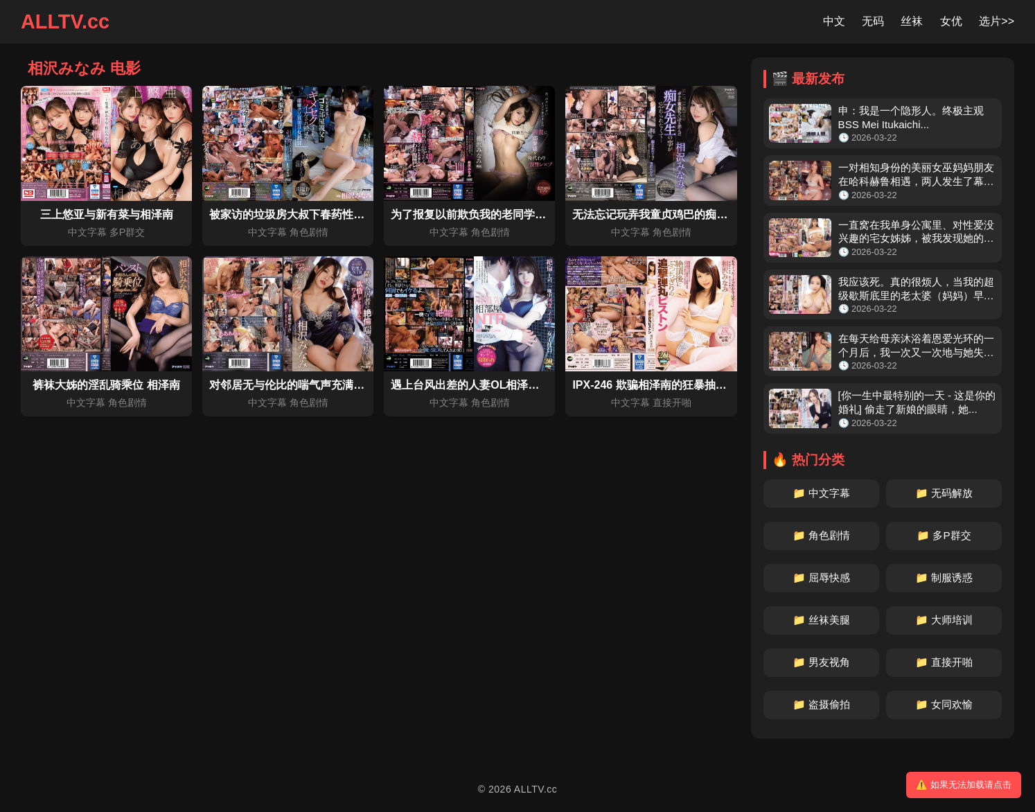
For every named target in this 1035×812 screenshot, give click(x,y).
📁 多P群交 (944, 535)
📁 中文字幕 (821, 493)
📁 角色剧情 (821, 535)
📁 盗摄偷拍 (821, 704)
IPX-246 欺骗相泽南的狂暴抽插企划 (660, 385)
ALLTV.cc (65, 21)
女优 (951, 21)
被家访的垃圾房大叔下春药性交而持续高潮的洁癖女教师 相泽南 (365, 214)
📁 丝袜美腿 (821, 620)
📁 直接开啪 (944, 662)
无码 (873, 21)
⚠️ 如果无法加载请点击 (963, 784)
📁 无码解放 (944, 493)
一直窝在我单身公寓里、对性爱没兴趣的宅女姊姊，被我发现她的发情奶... (916, 232)
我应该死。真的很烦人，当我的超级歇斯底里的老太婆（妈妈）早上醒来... (916, 289)
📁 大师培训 (944, 620)
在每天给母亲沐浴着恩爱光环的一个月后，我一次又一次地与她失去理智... (916, 346)
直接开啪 (672, 402)
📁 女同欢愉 (944, 704)
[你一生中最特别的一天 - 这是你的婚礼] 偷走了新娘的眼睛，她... (917, 402)
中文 (834, 21)
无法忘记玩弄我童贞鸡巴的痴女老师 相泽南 (679, 214)
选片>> (996, 21)
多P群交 (127, 232)
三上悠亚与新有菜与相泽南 (106, 214)
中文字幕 (87, 232)
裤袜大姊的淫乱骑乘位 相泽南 (106, 385)
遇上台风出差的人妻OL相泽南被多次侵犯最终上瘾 (515, 385)
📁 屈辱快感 (821, 577)
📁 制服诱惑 (944, 577)
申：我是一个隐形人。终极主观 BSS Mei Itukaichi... (911, 117)
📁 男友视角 (821, 662)
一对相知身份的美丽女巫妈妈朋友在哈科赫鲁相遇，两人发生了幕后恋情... (916, 174)
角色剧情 (309, 232)
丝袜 (912, 21)
